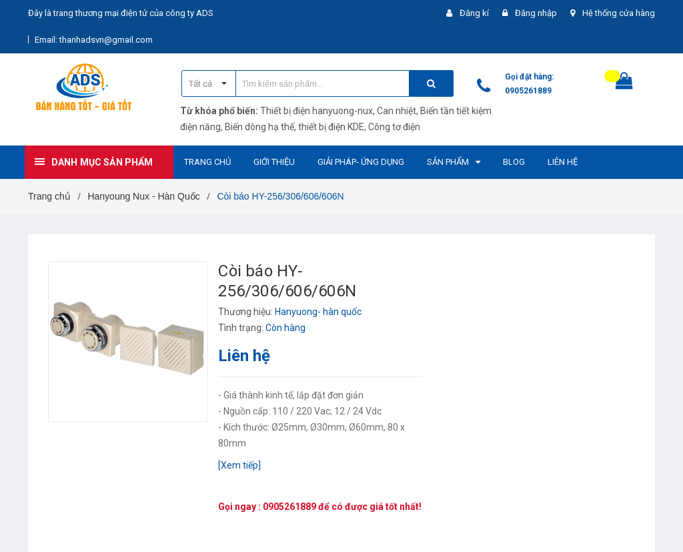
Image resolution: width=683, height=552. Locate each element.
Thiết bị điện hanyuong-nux (316, 110)
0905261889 (528, 90)
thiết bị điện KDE (331, 126)
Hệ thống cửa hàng (618, 13)
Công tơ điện (394, 126)
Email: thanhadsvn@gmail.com (94, 40)
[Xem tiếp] (239, 465)
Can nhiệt (396, 110)
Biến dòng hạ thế (259, 126)
